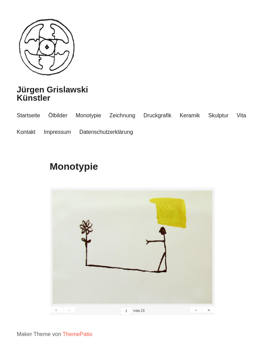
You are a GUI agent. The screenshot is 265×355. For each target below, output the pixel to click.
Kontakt (26, 132)
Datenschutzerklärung (106, 132)
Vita (241, 115)
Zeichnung (122, 115)
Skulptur (218, 115)
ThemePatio (77, 334)
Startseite (28, 115)
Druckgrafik (157, 115)
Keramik (190, 115)
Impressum (57, 132)
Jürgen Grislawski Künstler (52, 93)
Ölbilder (57, 115)
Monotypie (88, 115)
